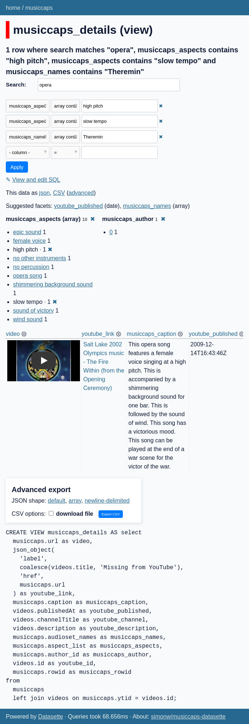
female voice (29, 241)
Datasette (50, 716)
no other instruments (39, 258)
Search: (16, 84)
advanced (81, 193)
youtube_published (78, 206)
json (44, 193)
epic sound (27, 232)
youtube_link (98, 334)
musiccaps (39, 8)
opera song (27, 276)
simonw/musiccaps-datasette (188, 716)
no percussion (31, 267)
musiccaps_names (147, 206)
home (13, 8)
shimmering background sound (53, 284)
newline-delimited (107, 501)
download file (71, 514)
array (75, 501)
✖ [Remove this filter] (161, 106)
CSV (59, 193)
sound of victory (33, 310)
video (13, 334)
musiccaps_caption (151, 334)
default (56, 501)
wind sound (28, 319)
